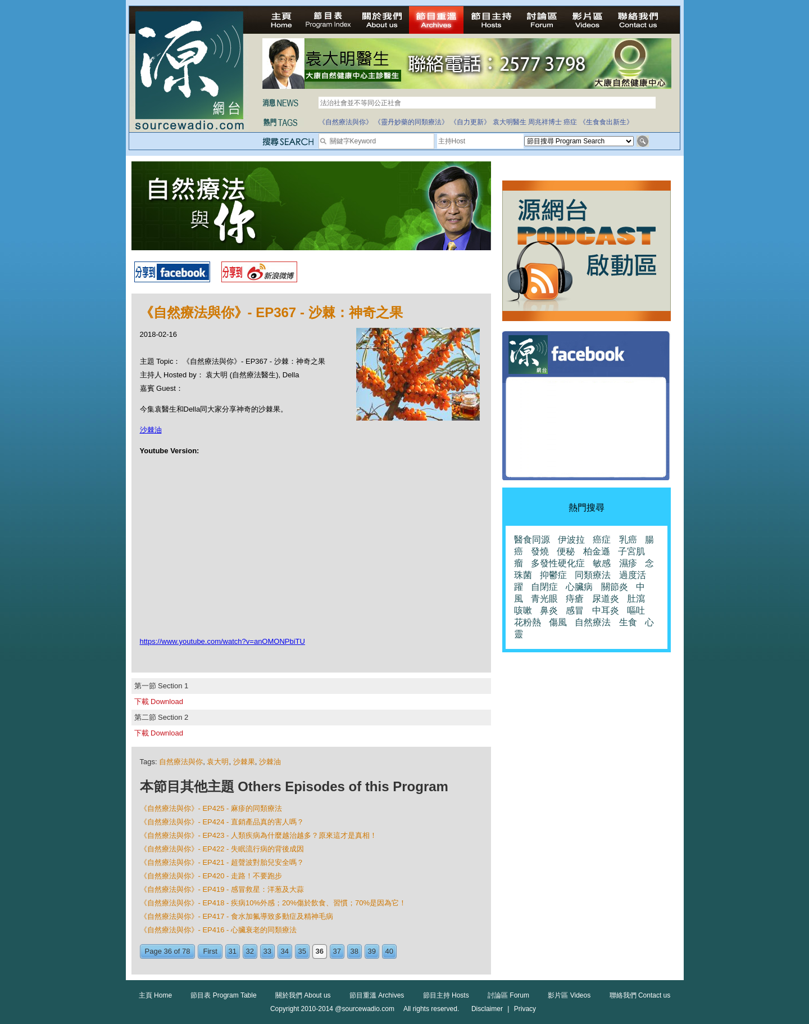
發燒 (540, 551)
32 (250, 951)
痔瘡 (575, 598)
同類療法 (593, 575)
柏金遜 (596, 551)
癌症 (570, 122)
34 (285, 951)
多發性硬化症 (558, 563)
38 (354, 951)
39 (372, 951)
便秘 (566, 551)
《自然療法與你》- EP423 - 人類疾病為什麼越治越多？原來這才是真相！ (259, 835)
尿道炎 (605, 598)
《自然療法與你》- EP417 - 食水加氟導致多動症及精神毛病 (237, 916)
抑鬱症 (553, 575)
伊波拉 (571, 539)
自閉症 (544, 587)
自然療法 (593, 622)
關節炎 (614, 587)
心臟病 (579, 587)
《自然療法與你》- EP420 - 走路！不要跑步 (211, 876)
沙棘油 (151, 430)
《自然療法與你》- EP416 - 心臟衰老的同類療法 (218, 930)
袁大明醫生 (509, 122)
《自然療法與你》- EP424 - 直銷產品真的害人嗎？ (222, 822)
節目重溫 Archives (376, 995)
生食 (628, 622)
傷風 (558, 622)
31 (233, 951)
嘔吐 (636, 610)
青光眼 (544, 598)
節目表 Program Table (223, 995)
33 (267, 951)
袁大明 (218, 761)
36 (320, 951)
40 (389, 951)
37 (337, 951)
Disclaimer (487, 1009)
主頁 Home (155, 995)
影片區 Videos (569, 995)
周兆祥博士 (545, 122)
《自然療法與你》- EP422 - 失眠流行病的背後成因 (222, 849)
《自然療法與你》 (345, 122)
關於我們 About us (303, 995)
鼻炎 (549, 610)
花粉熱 (527, 622)
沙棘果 (244, 761)
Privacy (525, 1009)
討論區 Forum (508, 995)
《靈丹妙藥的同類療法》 (411, 122)
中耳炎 (605, 610)
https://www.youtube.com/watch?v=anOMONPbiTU (222, 641)
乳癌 (628, 539)
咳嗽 (523, 610)
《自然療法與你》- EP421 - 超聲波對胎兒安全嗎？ (222, 862)
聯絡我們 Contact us (640, 995)
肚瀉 (636, 598)
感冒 (575, 610)
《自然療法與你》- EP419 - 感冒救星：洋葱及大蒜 (222, 889)
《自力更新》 (470, 122)
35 (302, 951)
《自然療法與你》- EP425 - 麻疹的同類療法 (211, 808)
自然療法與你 (181, 761)
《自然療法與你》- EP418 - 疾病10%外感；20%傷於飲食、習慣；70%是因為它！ (273, 903)
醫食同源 (532, 539)
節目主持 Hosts (446, 995)
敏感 (602, 563)
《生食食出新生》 (606, 122)
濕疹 (628, 563)
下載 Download (158, 701)
